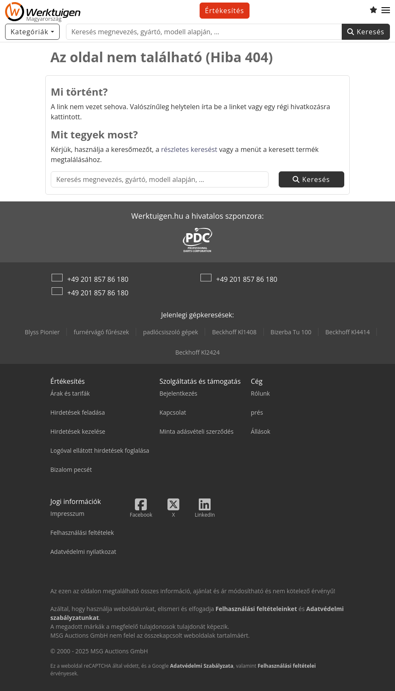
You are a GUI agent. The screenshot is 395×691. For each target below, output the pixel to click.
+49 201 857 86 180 (98, 279)
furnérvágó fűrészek (101, 332)
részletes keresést (189, 149)
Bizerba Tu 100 (291, 332)
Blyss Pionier (42, 332)
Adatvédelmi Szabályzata (201, 665)
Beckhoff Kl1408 (234, 332)
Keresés (365, 31)
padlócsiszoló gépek (170, 332)
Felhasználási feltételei (287, 665)
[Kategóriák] (32, 32)
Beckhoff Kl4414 (347, 332)
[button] (385, 11)
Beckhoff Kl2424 (197, 352)
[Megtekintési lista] (373, 11)
